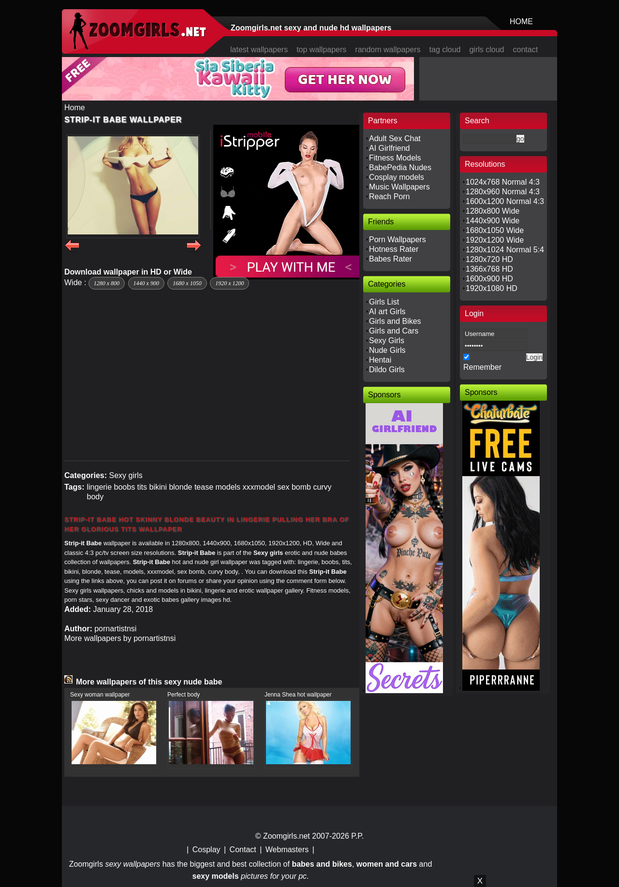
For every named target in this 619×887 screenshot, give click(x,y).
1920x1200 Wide (495, 240)
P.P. (357, 836)
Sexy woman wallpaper (100, 694)
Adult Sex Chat (395, 138)
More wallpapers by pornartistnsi (120, 638)
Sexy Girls (386, 340)
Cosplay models (396, 177)
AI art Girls (387, 311)
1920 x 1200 (229, 283)
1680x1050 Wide (495, 230)
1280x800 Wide (492, 211)
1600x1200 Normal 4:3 (505, 201)
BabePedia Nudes (400, 167)
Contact (243, 849)
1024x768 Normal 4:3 (503, 182)
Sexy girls (125, 475)
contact (525, 49)
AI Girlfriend (389, 148)
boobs (124, 487)
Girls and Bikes (395, 321)
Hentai (380, 360)
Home (74, 107)
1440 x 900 (146, 283)
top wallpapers (321, 49)
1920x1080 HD (491, 288)
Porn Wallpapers (397, 239)
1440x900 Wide (492, 221)
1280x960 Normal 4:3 (503, 192)
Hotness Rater (393, 249)
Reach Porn (389, 196)
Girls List (384, 302)
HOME (521, 21)
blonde (180, 487)
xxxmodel (259, 487)
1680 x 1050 (187, 283)
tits (142, 487)
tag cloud (445, 49)
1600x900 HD (489, 279)
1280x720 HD (489, 259)
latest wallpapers (259, 49)
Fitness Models (395, 158)
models (228, 487)
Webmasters (287, 849)
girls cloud (486, 49)
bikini (157, 487)
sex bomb (294, 487)
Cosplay (206, 849)
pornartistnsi (115, 629)
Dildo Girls (387, 369)
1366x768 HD (489, 269)
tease (203, 487)
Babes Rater (390, 259)
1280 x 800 (106, 283)
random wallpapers (387, 49)
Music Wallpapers (399, 187)
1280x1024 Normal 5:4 (505, 250)
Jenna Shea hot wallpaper (298, 694)
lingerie (99, 487)
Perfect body (183, 694)
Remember (482, 367)
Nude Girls (387, 350)
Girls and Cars (393, 331)
